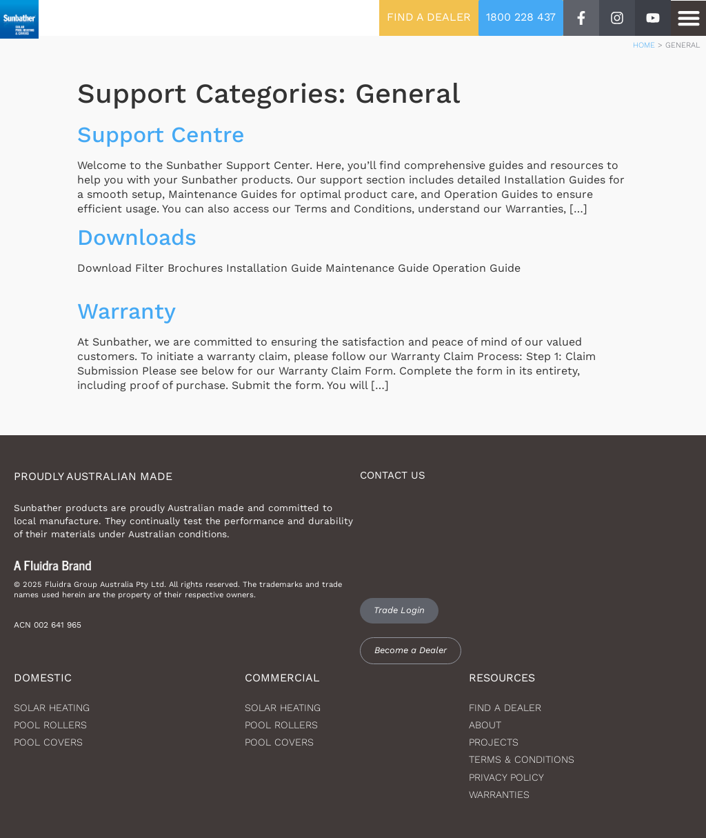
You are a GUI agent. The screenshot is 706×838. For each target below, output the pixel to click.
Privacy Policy (506, 777)
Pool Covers (48, 742)
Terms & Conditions (521, 759)
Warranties (499, 794)
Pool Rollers (50, 724)
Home (644, 45)
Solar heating (52, 707)
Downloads (136, 237)
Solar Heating (283, 707)
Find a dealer (505, 707)
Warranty (126, 311)
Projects (493, 742)
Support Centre (161, 134)
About (485, 724)
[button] (688, 18)
